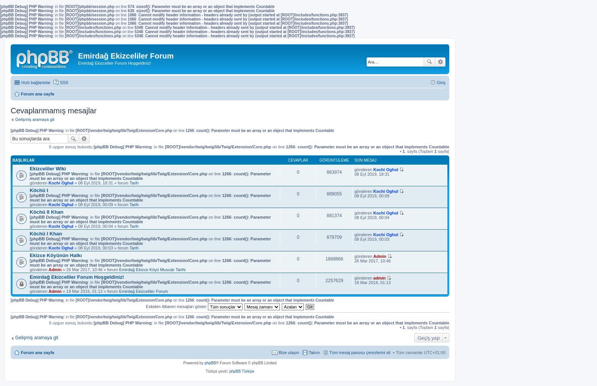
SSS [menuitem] (64, 82)
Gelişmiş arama (440, 62)
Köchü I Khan (46, 234)
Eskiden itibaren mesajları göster (194, 306)
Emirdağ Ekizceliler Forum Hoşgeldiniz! (77, 277)
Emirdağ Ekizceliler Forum (143, 291)
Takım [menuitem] (314, 352)
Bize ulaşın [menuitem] (289, 352)
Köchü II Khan (47, 212)
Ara (429, 62)
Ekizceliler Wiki (48, 169)
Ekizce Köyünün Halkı (56, 255)
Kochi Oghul (61, 183)
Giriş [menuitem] (441, 82)
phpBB (210, 363)
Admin (55, 269)
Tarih (134, 183)
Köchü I (39, 190)
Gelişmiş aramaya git (34, 119)
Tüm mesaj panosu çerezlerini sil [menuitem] (359, 352)
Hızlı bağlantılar (35, 82)
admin (380, 278)
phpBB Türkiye (241, 371)
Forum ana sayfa (37, 352)
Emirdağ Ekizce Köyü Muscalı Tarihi (152, 269)
